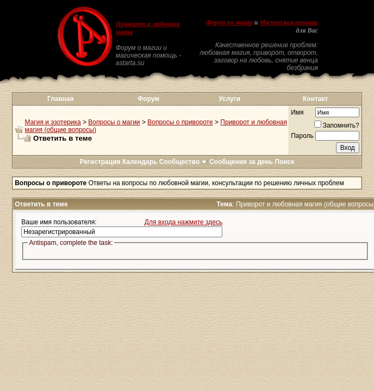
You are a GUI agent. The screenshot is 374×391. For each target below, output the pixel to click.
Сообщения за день (241, 162)
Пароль (302, 136)
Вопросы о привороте (180, 122)
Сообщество (183, 162)
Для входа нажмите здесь (183, 222)
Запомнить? (336, 125)
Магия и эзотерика (53, 122)
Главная (60, 99)
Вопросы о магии (114, 122)
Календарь (140, 162)
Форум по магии (229, 22)
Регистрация (99, 162)
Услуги (229, 99)
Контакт (315, 99)
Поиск (285, 162)
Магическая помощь (289, 22)
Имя (297, 112)
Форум (148, 99)
